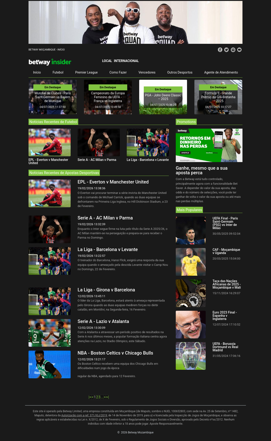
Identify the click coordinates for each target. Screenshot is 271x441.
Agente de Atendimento (221, 72)
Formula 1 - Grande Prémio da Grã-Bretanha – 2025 (218, 97)
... (102, 397)
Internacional (126, 61)
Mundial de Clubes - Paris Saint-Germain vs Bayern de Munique (53, 97)
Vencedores (147, 72)
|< (90, 397)
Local (107, 61)
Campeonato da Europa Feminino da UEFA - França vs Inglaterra (108, 97)
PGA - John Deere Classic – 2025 (163, 97)
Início (37, 72)
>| (107, 397)
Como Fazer (118, 72)
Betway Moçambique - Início (47, 49)
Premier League (86, 72)
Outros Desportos (180, 72)
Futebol (58, 72)
